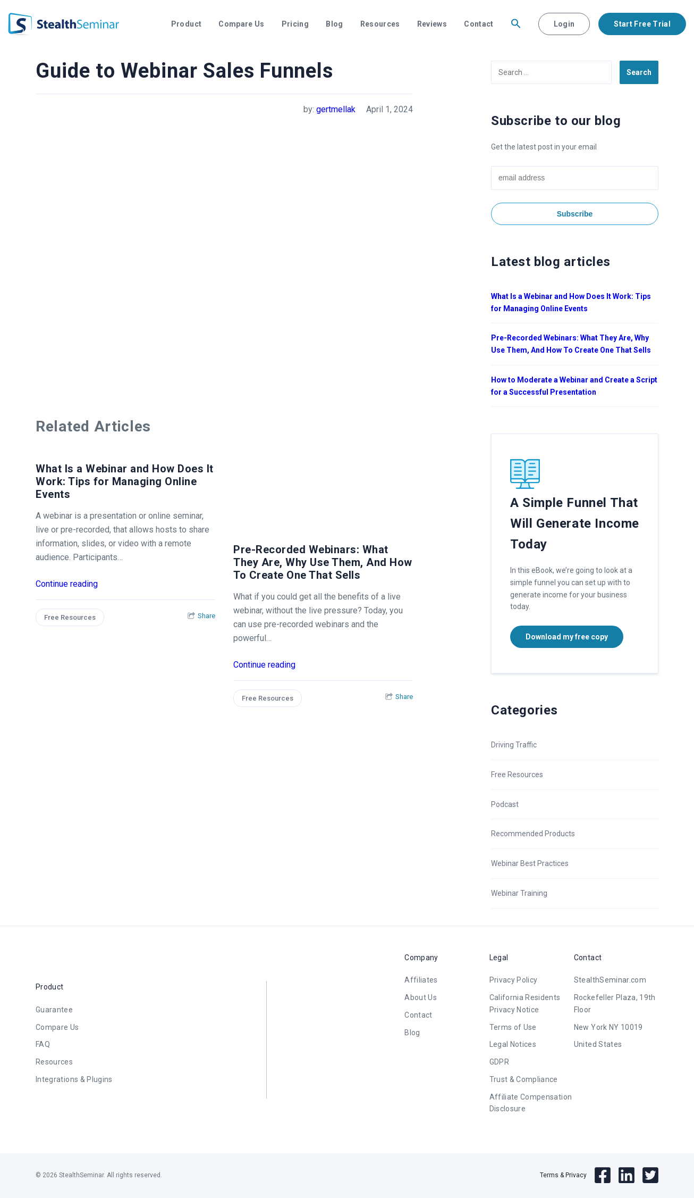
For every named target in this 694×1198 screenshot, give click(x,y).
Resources (380, 24)
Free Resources (70, 617)
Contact (478, 24)
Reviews (432, 24)
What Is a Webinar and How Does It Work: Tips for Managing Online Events (125, 481)
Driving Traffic (514, 745)
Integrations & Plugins (74, 1079)
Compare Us (241, 24)
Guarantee (54, 1009)
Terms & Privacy (563, 1175)
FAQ (43, 1044)
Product (186, 24)
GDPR (499, 1062)
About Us (420, 997)
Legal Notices (513, 1044)
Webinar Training (519, 893)
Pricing (295, 24)
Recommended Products (533, 833)
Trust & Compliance (523, 1079)
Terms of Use (513, 1027)
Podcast (505, 804)
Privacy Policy (513, 980)
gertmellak (336, 109)
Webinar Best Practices (530, 863)
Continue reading (67, 584)
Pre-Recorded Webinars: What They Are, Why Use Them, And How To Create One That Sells (322, 562)
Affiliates (421, 980)
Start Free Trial (642, 24)
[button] (516, 24)
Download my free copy (567, 637)
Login (564, 24)
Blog (334, 24)
